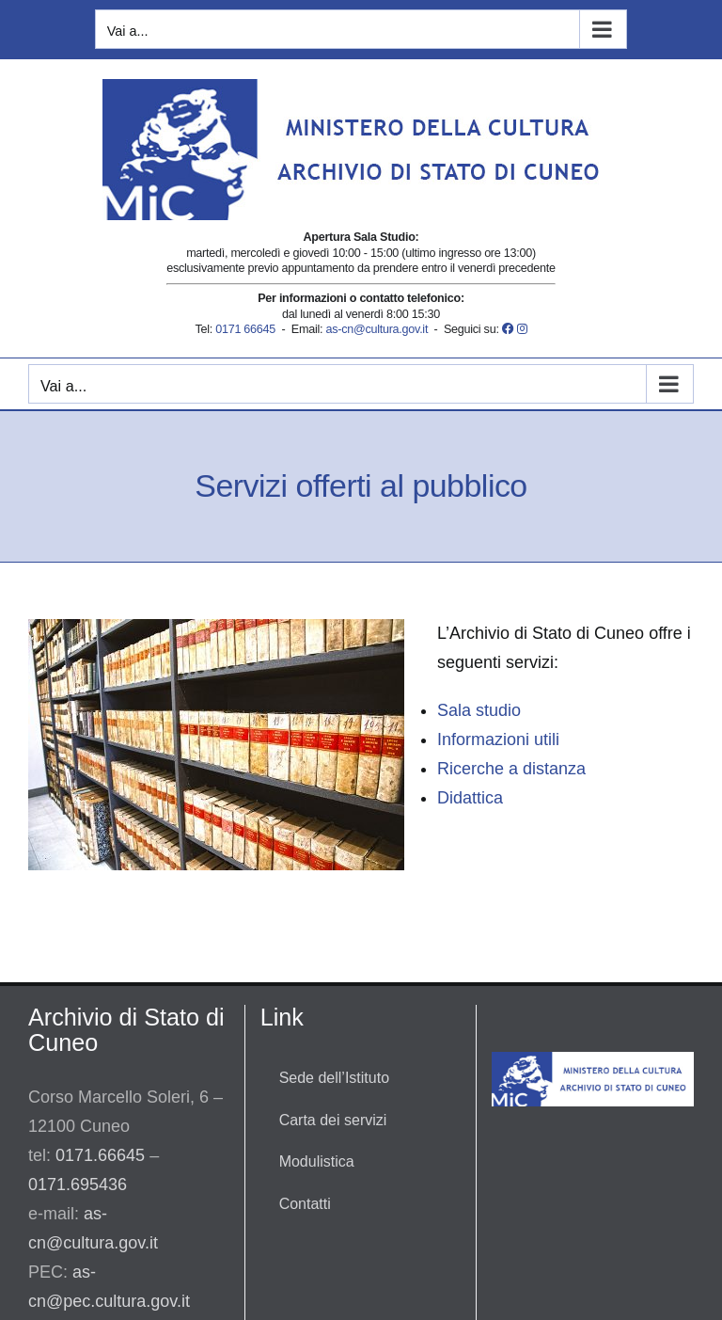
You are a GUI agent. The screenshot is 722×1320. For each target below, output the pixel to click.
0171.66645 (100, 1155)
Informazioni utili (498, 739)
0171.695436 (77, 1184)
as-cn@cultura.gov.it (376, 329)
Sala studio (479, 710)
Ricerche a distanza (511, 768)
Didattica (470, 797)
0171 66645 (245, 329)
